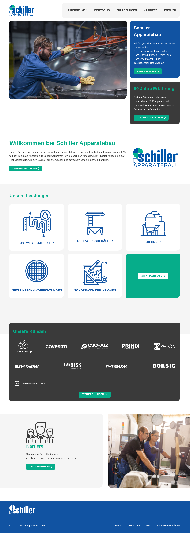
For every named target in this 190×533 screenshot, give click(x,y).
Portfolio (102, 10)
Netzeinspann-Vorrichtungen (37, 290)
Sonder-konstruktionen (95, 290)
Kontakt (119, 525)
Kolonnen (153, 242)
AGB (148, 525)
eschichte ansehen (150, 118)
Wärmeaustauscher (37, 243)
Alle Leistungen (151, 276)
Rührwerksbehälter (95, 241)
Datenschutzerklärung (168, 525)
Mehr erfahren (146, 71)
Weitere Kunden (93, 394)
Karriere (150, 10)
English (170, 10)
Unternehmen (77, 10)
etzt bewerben (39, 467)
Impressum (134, 525)
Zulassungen (127, 10)
